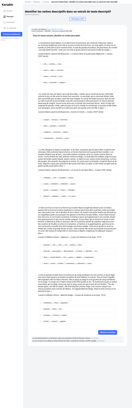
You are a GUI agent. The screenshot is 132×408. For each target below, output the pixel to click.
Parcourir (8, 16)
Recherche (9, 22)
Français (46, 2)
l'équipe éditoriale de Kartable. (55, 29)
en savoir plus (94, 338)
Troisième (36, 2)
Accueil (7, 11)
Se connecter (9, 28)
